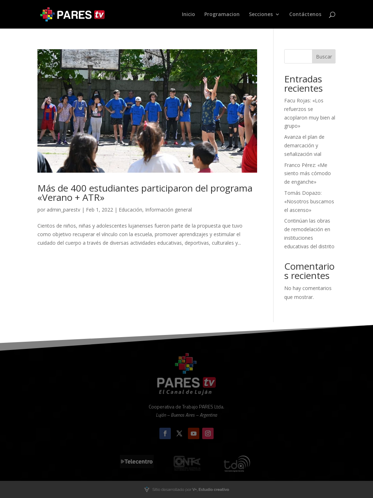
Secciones (261, 14)
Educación (130, 209)
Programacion (222, 14)
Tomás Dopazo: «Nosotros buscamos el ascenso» (309, 201)
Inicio (188, 14)
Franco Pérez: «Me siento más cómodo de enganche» (307, 174)
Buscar (324, 56)
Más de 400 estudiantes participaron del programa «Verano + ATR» (144, 193)
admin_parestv (63, 209)
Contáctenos (305, 14)
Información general (168, 209)
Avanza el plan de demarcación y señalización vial (304, 145)
